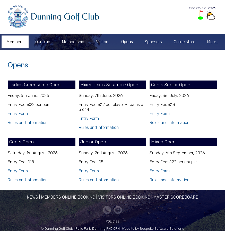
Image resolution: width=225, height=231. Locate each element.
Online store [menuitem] (184, 41)
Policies (112, 221)
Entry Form (18, 113)
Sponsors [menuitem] (153, 41)
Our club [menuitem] (42, 41)
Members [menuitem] (15, 41)
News (32, 197)
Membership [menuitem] (73, 41)
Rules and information (28, 122)
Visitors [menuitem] (102, 41)
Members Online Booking (68, 197)
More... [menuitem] (213, 41)
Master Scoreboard (175, 197)
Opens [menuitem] (127, 41)
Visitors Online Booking (124, 197)
